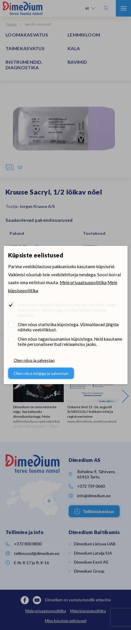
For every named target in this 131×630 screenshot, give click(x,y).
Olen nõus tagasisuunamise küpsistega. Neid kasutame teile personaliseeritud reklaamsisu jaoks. (70, 341)
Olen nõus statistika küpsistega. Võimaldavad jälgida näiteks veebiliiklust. (68, 327)
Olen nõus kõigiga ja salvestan (41, 373)
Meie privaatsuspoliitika (83, 282)
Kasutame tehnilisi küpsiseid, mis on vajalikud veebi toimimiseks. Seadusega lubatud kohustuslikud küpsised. (66, 310)
